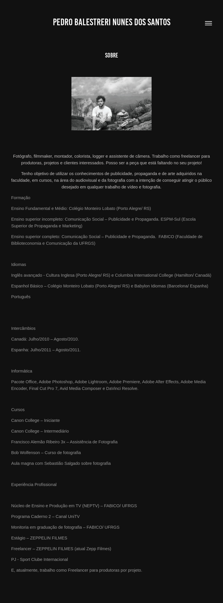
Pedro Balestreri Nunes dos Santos (111, 22)
